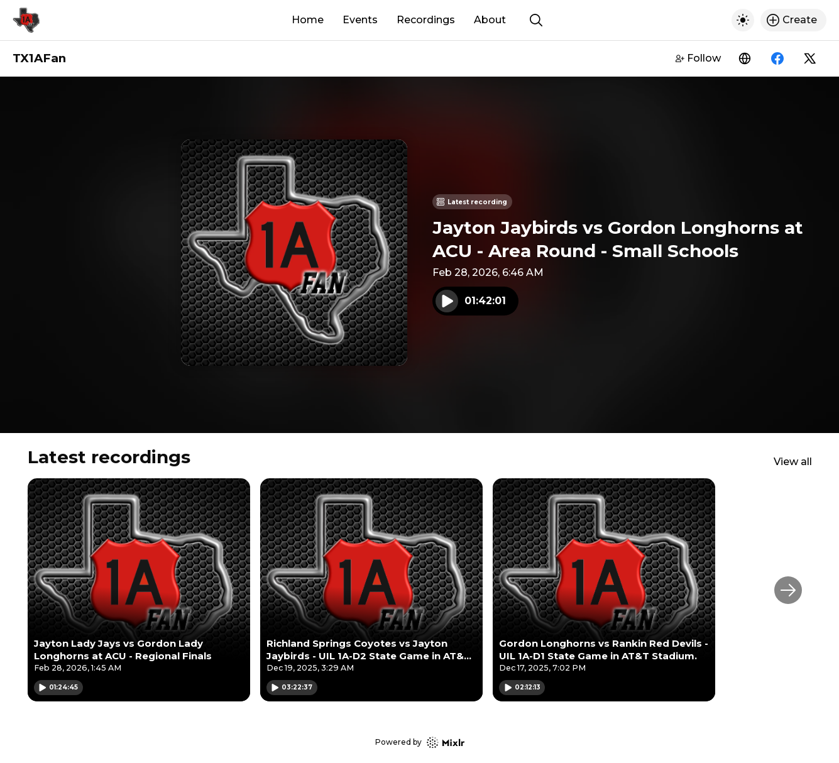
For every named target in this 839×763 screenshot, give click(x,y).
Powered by (419, 743)
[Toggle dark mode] (743, 20)
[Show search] (536, 20)
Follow (698, 58)
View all (793, 462)
